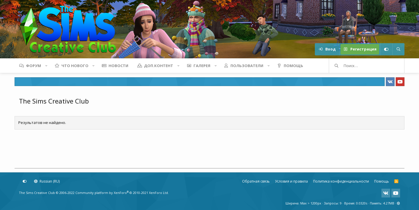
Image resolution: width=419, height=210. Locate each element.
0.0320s (361, 203)
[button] (46, 65)
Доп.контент (158, 65)
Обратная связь (256, 181)
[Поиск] (398, 49)
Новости (118, 65)
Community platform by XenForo (122, 192)
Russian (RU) (47, 181)
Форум (33, 65)
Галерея (201, 65)
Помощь (293, 65)
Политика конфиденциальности (341, 181)
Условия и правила (291, 181)
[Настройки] (386, 49)
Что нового (74, 65)
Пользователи (246, 65)
